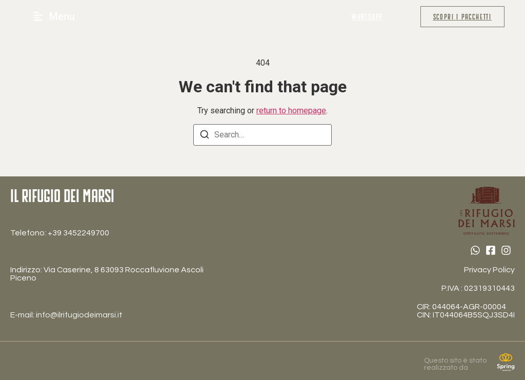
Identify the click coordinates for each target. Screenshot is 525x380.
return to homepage (291, 110)
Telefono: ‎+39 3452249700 (59, 233)
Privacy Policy (489, 270)
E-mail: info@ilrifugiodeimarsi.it (66, 315)
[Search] (204, 136)
